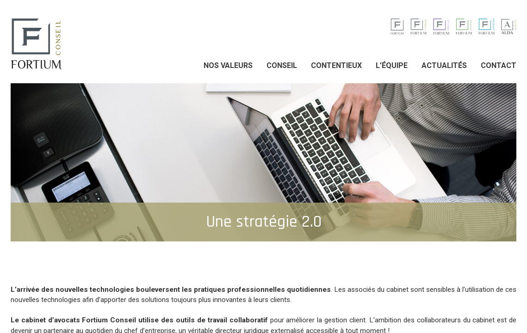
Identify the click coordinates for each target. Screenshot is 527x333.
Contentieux (336, 65)
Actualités (444, 65)
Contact (498, 65)
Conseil (282, 65)
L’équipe (392, 65)
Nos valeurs (228, 65)
